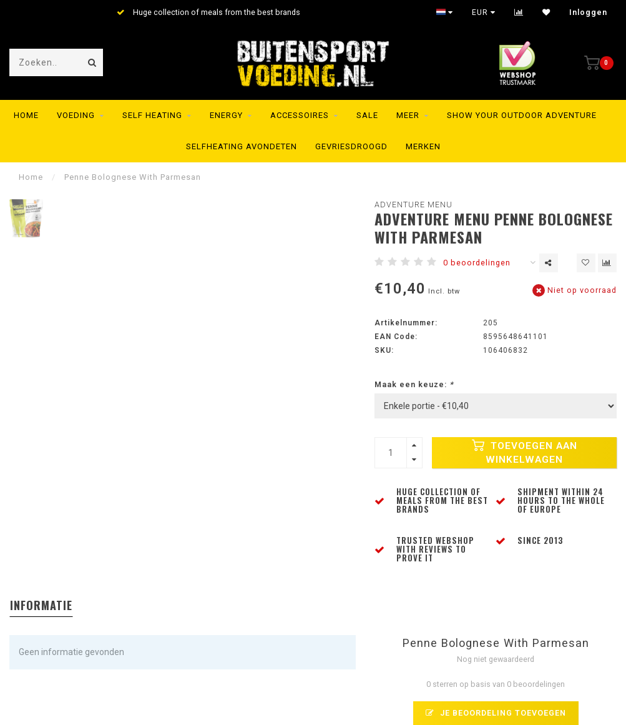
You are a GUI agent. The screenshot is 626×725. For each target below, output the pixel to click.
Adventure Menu (413, 204)
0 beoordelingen (477, 262)
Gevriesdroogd (351, 146)
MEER (407, 115)
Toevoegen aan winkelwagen (524, 452)
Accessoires (299, 115)
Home (26, 115)
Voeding (76, 115)
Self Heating (152, 115)
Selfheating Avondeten (241, 146)
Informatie (41, 605)
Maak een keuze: (414, 384)
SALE (367, 115)
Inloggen (588, 12)
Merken (423, 146)
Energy (226, 115)
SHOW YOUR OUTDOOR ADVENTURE (522, 115)
